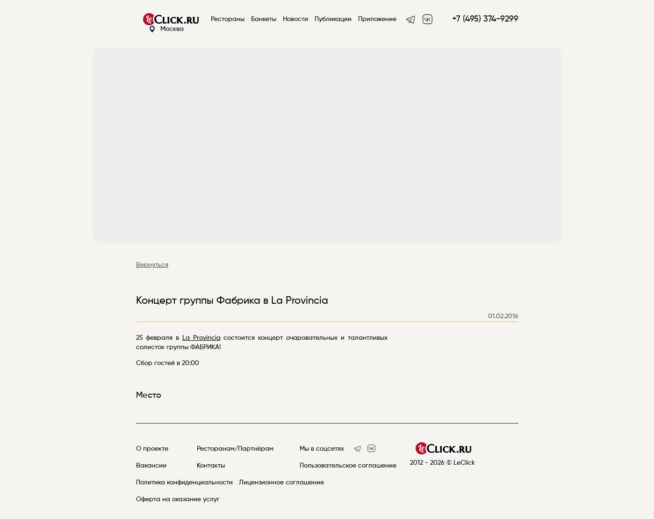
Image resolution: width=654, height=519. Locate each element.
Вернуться (152, 265)
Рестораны (227, 19)
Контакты (211, 465)
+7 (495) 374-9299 (485, 19)
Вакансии (151, 465)
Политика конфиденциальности (184, 482)
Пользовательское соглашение (348, 465)
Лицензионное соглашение (281, 482)
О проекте (152, 449)
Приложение (377, 19)
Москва (166, 29)
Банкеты (263, 19)
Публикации (333, 19)
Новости (295, 19)
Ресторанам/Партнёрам (235, 449)
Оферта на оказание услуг (178, 499)
